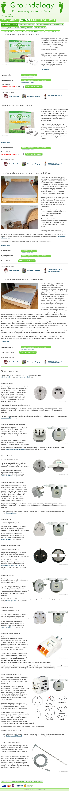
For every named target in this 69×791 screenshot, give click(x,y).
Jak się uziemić (5, 377)
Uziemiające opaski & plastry (10, 27)
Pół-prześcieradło (19, 31)
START (3, 20)
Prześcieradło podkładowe (52, 31)
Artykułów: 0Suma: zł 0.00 (9, 15)
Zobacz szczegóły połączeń (28, 82)
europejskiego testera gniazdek (16, 449)
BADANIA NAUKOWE (38, 20)
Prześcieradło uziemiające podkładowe (22, 279)
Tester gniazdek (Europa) (14, 736)
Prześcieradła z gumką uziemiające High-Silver (26, 173)
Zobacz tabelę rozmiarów (27, 77)
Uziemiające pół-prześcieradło (17, 105)
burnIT (43, 789)
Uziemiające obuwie (26, 27)
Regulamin (29, 781)
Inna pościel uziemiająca (44, 24)
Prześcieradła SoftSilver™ (26, 24)
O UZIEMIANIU (13, 20)
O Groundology (6, 781)
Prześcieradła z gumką (7, 31)
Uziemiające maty (58, 24)
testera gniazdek (6, 418)
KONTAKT (51, 20)
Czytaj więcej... (45, 69)
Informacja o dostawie (18, 781)
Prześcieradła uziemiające (9, 24)
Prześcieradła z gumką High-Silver (34, 31)
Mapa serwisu (38, 781)
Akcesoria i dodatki (40, 27)
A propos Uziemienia (23, 377)
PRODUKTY (25, 20)
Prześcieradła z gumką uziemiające (20, 34)
